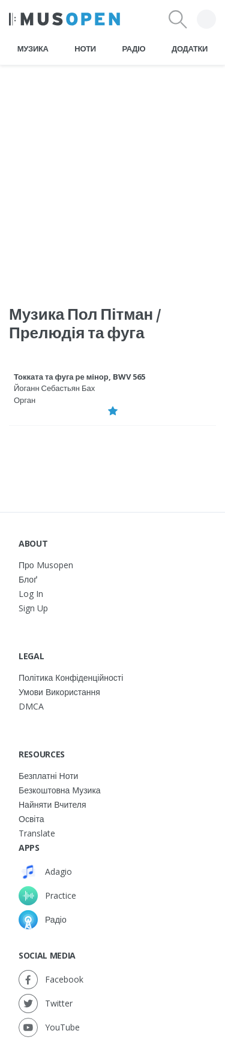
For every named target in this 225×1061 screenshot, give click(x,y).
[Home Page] (64, 19)
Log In (31, 593)
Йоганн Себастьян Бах (54, 388)
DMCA (31, 706)
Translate (37, 833)
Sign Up (33, 608)
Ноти (85, 48)
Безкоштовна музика (60, 790)
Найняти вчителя (52, 804)
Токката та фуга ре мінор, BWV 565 (79, 376)
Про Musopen (46, 565)
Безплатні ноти (48, 775)
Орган (24, 400)
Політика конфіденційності (71, 677)
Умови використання (59, 692)
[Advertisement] (112, 177)
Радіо (134, 48)
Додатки (190, 48)
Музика (33, 48)
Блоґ (28, 579)
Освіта (31, 818)
